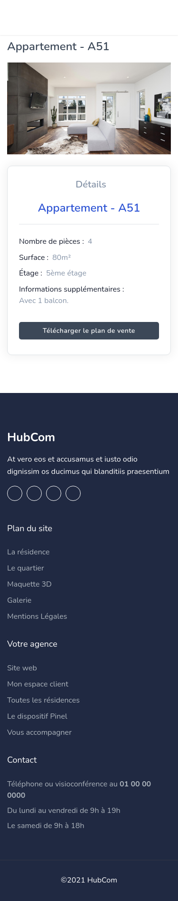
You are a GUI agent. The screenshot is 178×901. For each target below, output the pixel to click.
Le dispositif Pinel (37, 716)
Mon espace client (37, 684)
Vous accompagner (39, 732)
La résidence (28, 552)
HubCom (31, 437)
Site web (22, 668)
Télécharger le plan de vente (89, 330)
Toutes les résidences (43, 700)
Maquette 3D (29, 584)
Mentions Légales (37, 616)
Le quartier (25, 568)
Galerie (19, 600)
